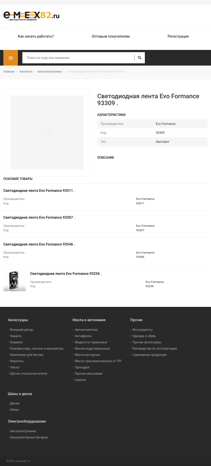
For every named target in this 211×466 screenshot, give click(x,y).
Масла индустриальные (92, 348)
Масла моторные (87, 355)
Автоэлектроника (23, 431)
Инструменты (143, 329)
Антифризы (83, 336)
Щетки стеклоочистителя (28, 373)
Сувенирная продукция (150, 355)
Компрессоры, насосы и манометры (37, 348)
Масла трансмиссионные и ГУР (98, 361)
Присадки (82, 367)
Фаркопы (17, 361)
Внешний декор (21, 329)
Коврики (16, 342)
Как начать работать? (36, 36)
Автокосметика (86, 329)
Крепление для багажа (27, 355)
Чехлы (15, 367)
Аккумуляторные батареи (29, 437)
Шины (14, 409)
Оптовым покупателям (111, 36)
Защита (15, 336)
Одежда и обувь (144, 336)
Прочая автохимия (88, 373)
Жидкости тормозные (91, 342)
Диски (14, 403)
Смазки (80, 380)
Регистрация (178, 36)
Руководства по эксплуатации (155, 348)
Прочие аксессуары (147, 342)
